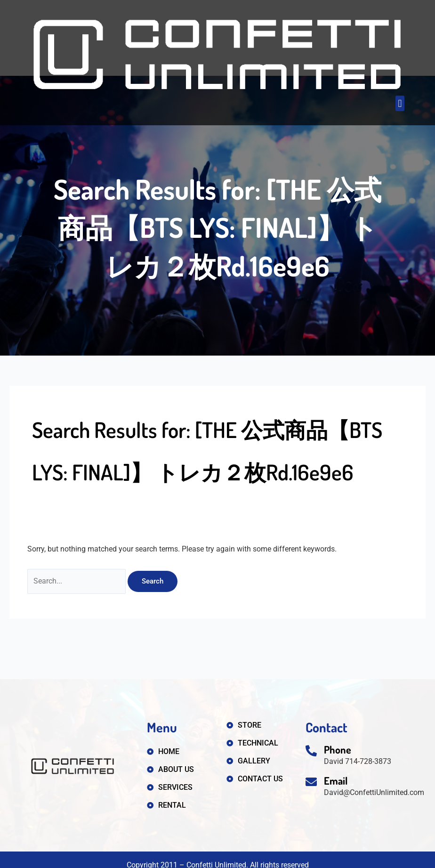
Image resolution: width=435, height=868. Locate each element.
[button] (399, 103)
